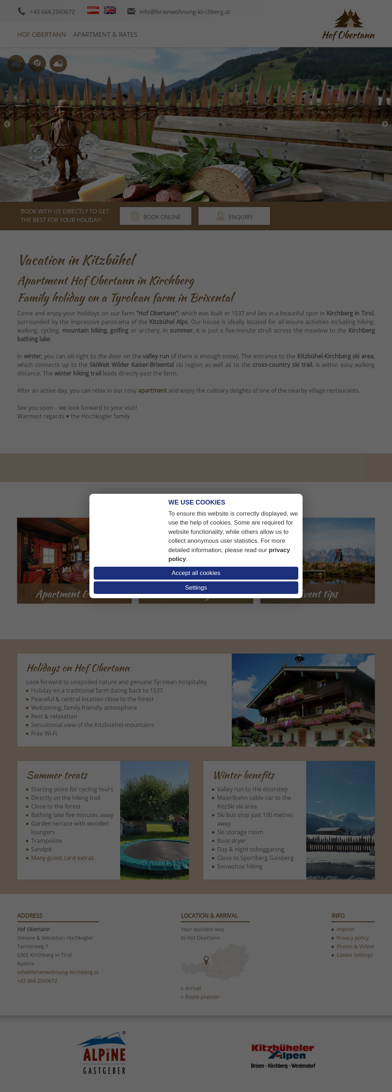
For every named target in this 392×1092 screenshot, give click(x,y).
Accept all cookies (196, 573)
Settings (196, 587)
